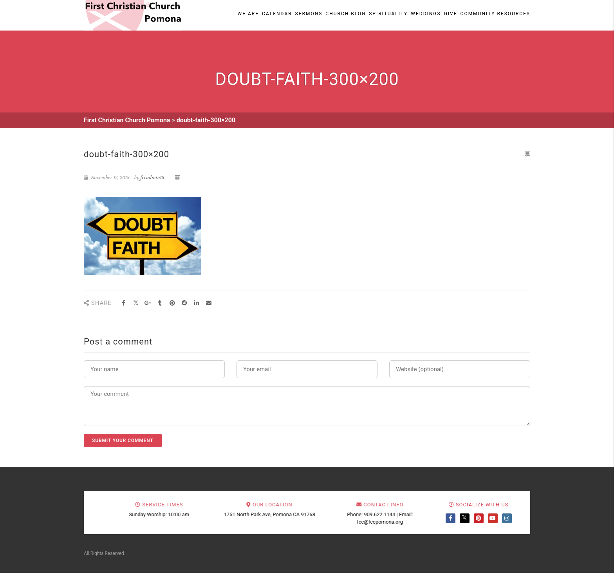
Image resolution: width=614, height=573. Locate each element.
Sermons (309, 13)
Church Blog (345, 13)
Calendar (277, 13)
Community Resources (495, 13)
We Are (248, 13)
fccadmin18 (152, 177)
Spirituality (388, 13)
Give (450, 13)
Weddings (426, 13)
